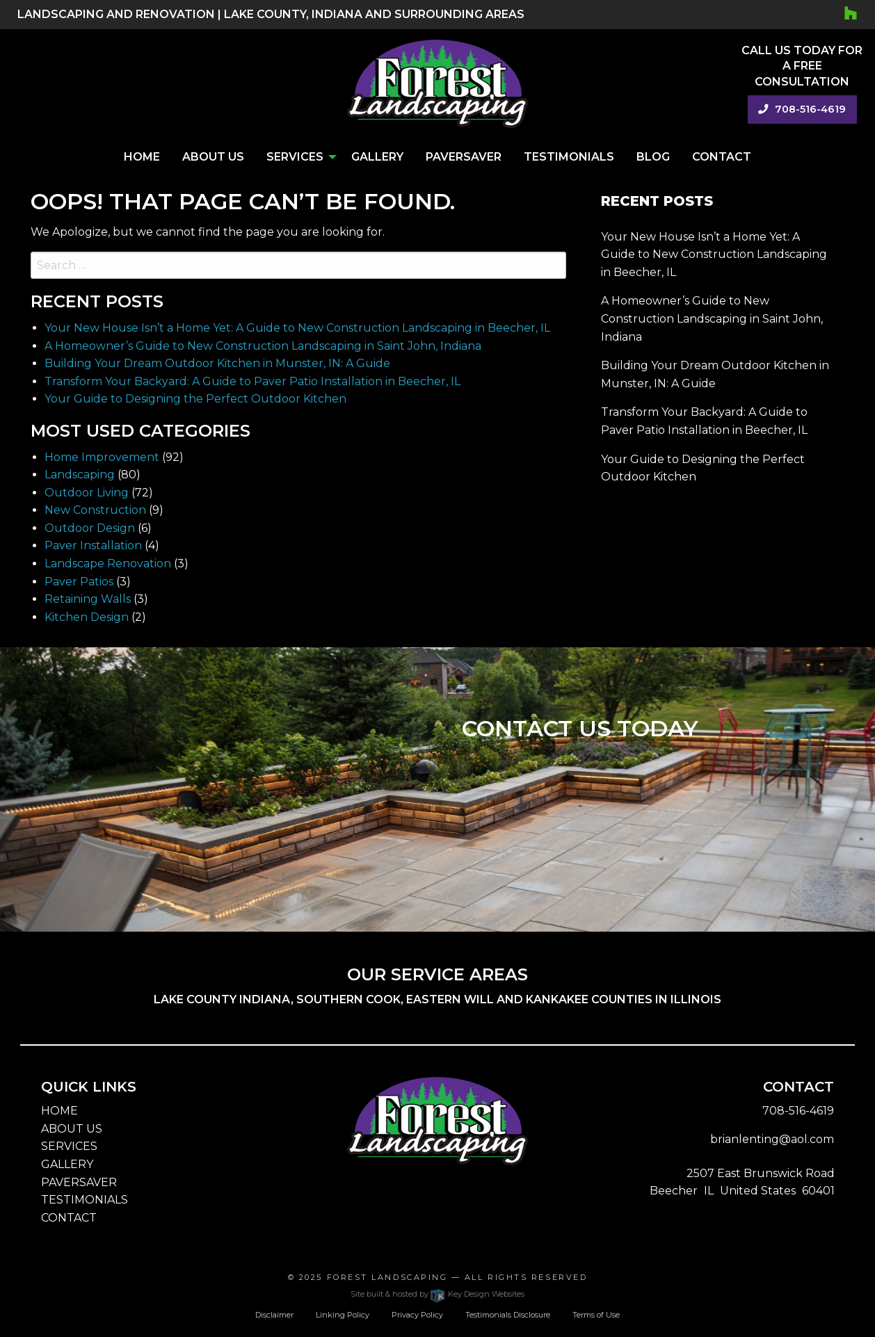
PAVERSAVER (79, 1182)
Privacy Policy (417, 1315)
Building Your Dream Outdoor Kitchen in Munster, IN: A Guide (217, 363)
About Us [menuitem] (213, 156)
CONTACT (69, 1217)
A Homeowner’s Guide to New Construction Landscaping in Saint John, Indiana (263, 346)
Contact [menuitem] (721, 156)
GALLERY (67, 1164)
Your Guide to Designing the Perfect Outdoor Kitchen (195, 398)
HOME (59, 1110)
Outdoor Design (90, 528)
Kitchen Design (87, 617)
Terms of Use (596, 1315)
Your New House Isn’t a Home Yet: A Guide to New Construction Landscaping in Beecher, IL (297, 327)
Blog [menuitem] (653, 156)
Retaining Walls (88, 599)
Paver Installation (93, 545)
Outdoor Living (87, 492)
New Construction (95, 510)
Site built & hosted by (437, 1294)
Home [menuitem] (142, 156)
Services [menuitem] (294, 156)
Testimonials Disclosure (507, 1315)
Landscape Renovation (108, 563)
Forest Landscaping (387, 1277)
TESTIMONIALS (84, 1199)
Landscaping (80, 474)
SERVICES (69, 1146)
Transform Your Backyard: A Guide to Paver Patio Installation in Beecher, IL (252, 381)
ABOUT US (71, 1128)
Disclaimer (274, 1315)
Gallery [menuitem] (377, 156)
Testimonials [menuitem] (569, 156)
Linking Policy (342, 1315)
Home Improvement (102, 457)
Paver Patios (79, 581)
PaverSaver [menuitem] (463, 156)
